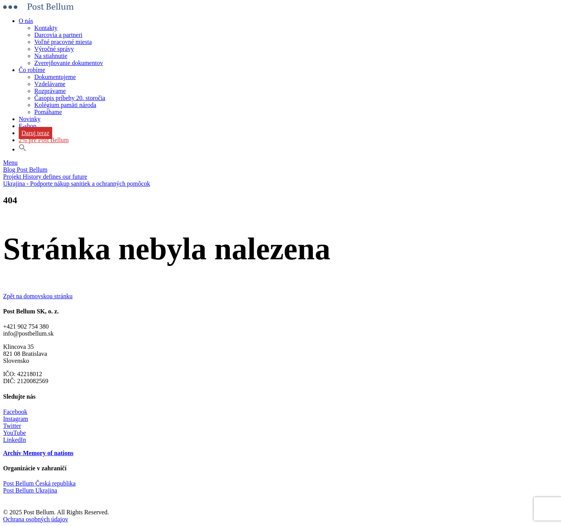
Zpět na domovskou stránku (37, 296)
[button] (22, 149)
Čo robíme (32, 70)
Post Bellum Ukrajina (30, 490)
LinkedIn (14, 439)
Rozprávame (50, 91)
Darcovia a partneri (58, 35)
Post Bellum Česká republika (39, 483)
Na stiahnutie (50, 56)
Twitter (12, 425)
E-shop (27, 126)
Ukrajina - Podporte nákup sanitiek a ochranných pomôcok (76, 183)
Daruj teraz (35, 133)
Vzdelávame (49, 84)
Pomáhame (48, 112)
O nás (26, 21)
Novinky (30, 119)
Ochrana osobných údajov (35, 519)
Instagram (15, 418)
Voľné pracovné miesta (63, 42)
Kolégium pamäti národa (65, 105)
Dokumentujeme (55, 77)
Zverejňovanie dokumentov (68, 63)
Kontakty (46, 28)
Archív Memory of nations (38, 453)
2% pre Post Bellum (44, 140)
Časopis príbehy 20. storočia (69, 98)
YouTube (14, 432)
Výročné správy (54, 49)
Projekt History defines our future (45, 176)
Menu (10, 162)
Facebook (15, 411)
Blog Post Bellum (25, 169)
